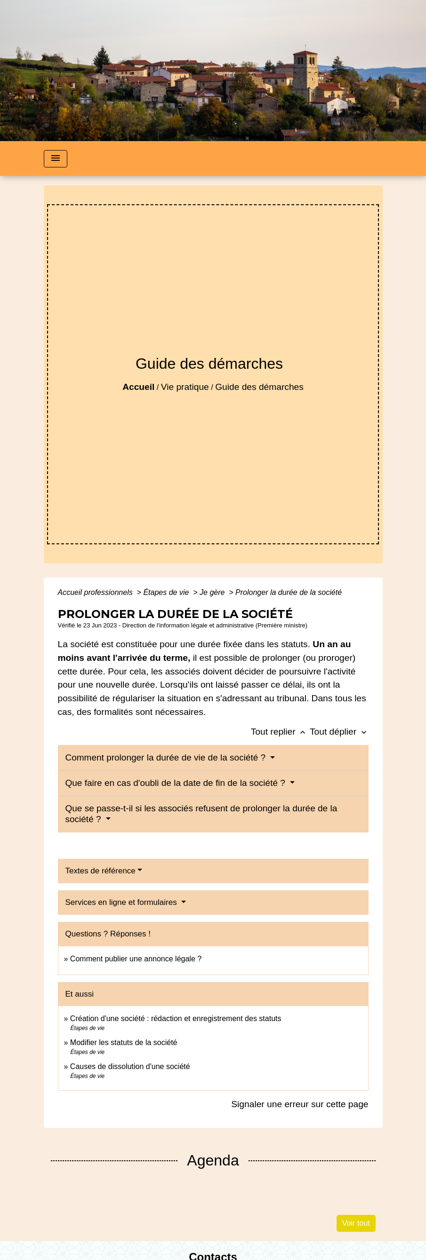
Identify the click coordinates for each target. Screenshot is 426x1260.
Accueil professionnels (96, 592)
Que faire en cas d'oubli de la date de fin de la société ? (176, 783)
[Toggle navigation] (55, 158)
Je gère (213, 592)
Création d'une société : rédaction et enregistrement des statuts (175, 1018)
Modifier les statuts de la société (123, 1042)
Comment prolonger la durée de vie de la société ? (166, 757)
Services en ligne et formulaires (122, 902)
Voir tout (356, 1223)
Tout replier (280, 732)
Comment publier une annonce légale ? (135, 959)
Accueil (138, 387)
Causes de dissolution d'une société (130, 1066)
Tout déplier (339, 732)
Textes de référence (100, 870)
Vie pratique (185, 387)
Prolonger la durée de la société (288, 592)
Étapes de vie (167, 592)
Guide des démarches (259, 387)
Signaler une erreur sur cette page (299, 1104)
